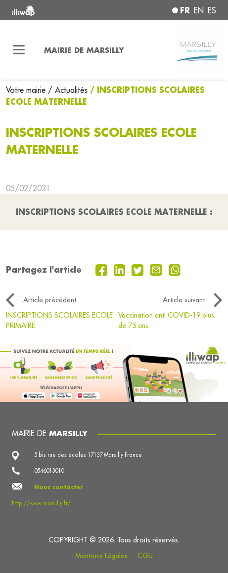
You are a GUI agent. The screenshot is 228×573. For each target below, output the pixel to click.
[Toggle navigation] (19, 50)
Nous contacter (58, 487)
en (199, 10)
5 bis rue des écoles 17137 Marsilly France (88, 454)
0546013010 (49, 470)
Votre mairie (27, 90)
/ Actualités (68, 90)
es (212, 10)
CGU (145, 555)
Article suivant (184, 299)
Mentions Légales (101, 555)
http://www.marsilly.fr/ (41, 503)
